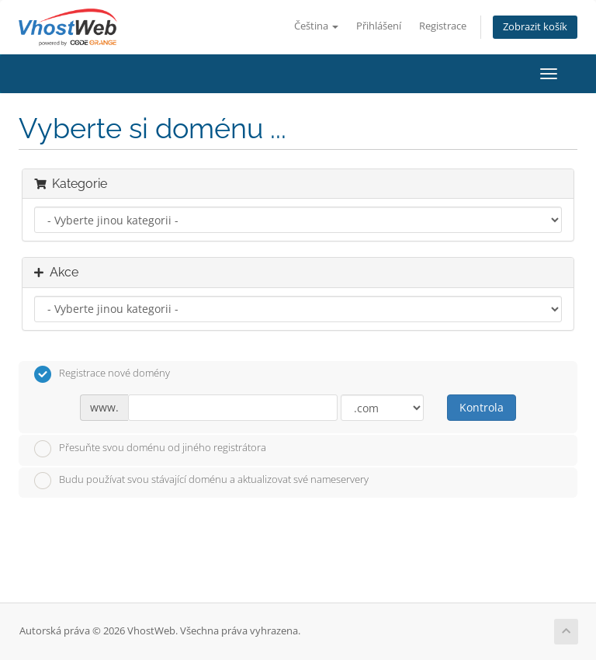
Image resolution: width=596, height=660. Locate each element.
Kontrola (481, 407)
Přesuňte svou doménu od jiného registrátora (150, 448)
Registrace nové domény (102, 374)
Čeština (316, 26)
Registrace (442, 26)
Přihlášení (378, 26)
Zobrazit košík (535, 26)
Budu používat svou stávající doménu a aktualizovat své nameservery (201, 480)
